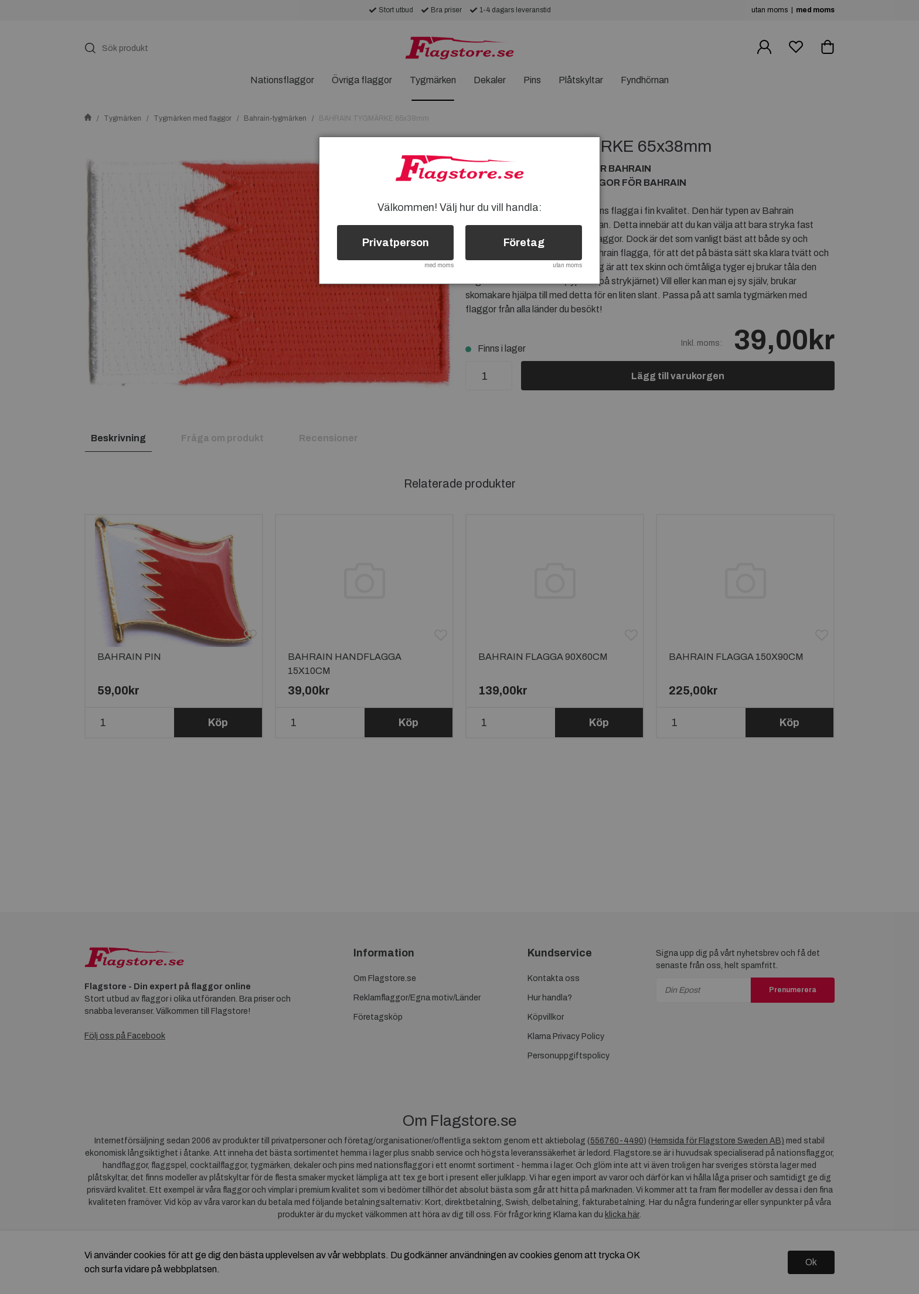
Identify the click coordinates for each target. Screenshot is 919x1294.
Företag (523, 242)
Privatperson (395, 242)
